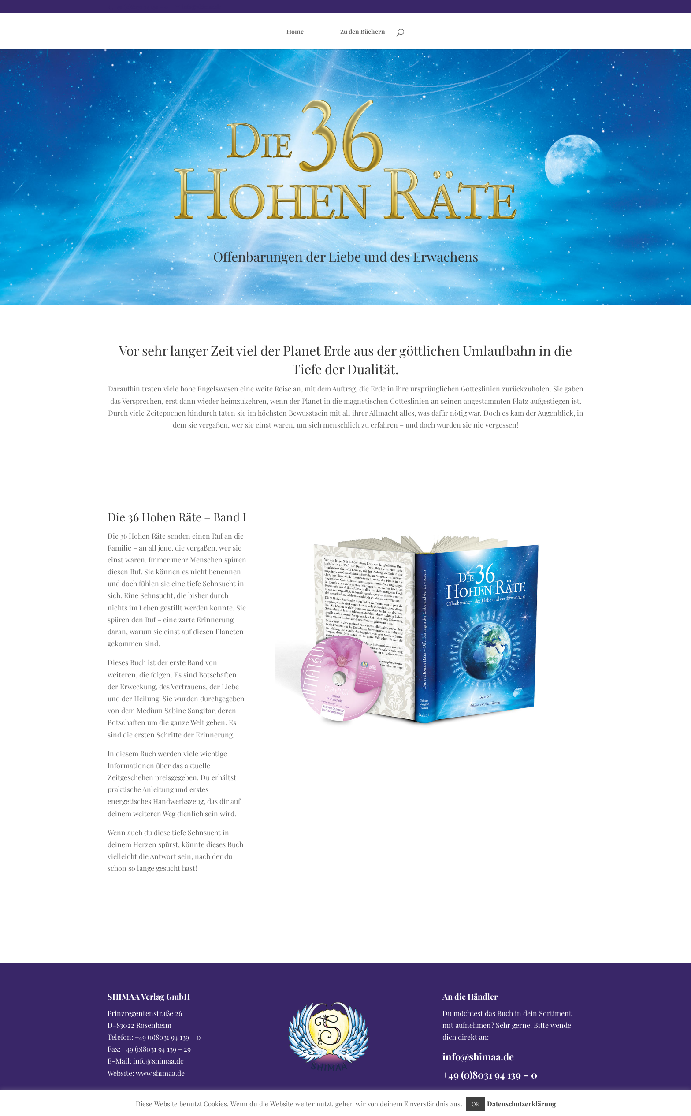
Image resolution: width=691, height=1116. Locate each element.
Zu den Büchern (362, 31)
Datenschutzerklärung (521, 1103)
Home (295, 31)
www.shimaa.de (160, 1073)
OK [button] (476, 1104)
